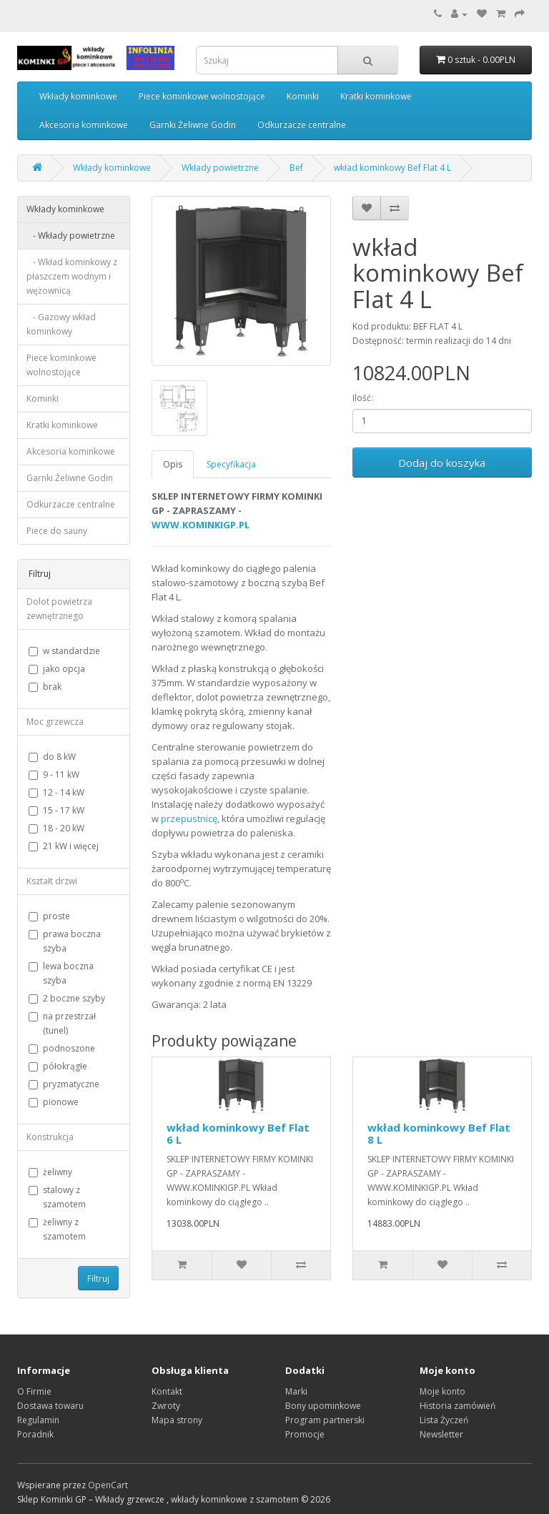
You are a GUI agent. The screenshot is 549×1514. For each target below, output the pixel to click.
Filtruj (98, 1278)
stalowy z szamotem (57, 1197)
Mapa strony (177, 1420)
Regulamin (38, 1420)
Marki (296, 1391)
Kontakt (167, 1391)
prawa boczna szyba (65, 941)
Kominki (303, 96)
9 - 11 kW (54, 774)
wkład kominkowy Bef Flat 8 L (438, 1133)
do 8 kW (52, 757)
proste (49, 916)
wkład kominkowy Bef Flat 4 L (392, 168)
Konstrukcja (50, 1137)
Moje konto (442, 1391)
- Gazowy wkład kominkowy (61, 324)
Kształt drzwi (51, 881)
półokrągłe (58, 1066)
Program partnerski (325, 1420)
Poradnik (35, 1434)
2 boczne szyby (67, 998)
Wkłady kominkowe (78, 96)
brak (45, 687)
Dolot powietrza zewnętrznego (59, 608)
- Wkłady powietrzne (70, 235)
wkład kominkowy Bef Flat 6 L (238, 1133)
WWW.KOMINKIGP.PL (200, 524)
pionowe (54, 1102)
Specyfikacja (231, 464)
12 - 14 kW (56, 792)
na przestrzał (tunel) (62, 1023)
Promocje (305, 1434)
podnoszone (62, 1048)
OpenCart (108, 1485)
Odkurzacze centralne (301, 125)
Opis (172, 464)
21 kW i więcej (64, 846)
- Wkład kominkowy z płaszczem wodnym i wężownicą (71, 276)
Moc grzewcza (55, 722)
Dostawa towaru (50, 1406)
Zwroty (166, 1406)
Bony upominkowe (323, 1406)
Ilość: (362, 398)
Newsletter (441, 1434)
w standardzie (64, 651)
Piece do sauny (56, 531)
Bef (296, 168)
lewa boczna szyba (61, 973)
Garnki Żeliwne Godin (192, 125)
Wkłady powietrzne (220, 168)
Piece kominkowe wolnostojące (202, 96)
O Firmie (34, 1391)
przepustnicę (189, 818)
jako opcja (57, 669)
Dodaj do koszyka (441, 462)
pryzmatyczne (64, 1084)
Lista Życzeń (444, 1420)
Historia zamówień (457, 1406)
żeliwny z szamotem (57, 1229)
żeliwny (50, 1172)
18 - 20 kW (56, 828)
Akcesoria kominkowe (83, 125)
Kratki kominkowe (376, 96)
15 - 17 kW (56, 810)
